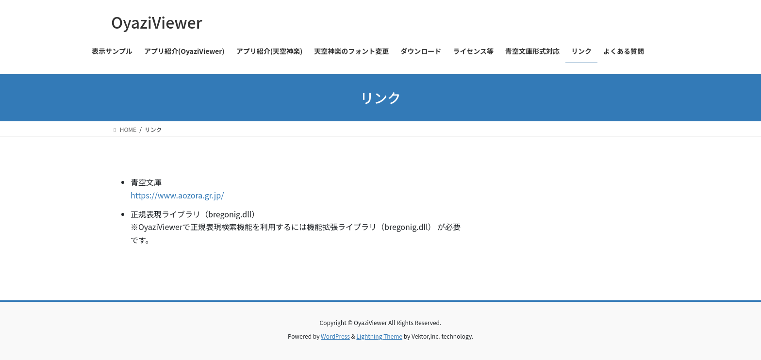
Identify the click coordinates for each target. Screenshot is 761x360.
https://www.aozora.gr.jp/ (177, 195)
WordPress (335, 336)
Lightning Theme (379, 336)
